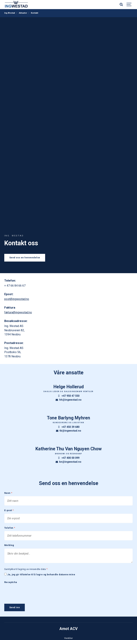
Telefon (9, 529)
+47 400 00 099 (68, 457)
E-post (9, 511)
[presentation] (31, 594)
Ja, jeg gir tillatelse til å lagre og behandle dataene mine (41, 577)
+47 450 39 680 (68, 427)
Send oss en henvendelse (24, 257)
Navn (8, 493)
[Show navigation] (129, 4)
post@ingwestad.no (16, 299)
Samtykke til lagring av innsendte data (26, 571)
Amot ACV (68, 631)
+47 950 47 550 (68, 395)
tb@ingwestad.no (68, 430)
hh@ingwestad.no (68, 399)
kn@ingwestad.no (69, 461)
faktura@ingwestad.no (18, 312)
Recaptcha (10, 584)
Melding (9, 547)
